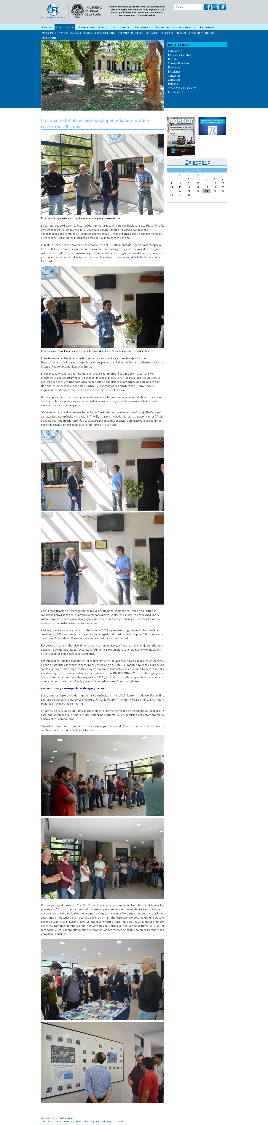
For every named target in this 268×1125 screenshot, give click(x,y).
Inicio (46, 28)
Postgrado (143, 28)
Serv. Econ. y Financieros (202, 33)
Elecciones (137, 33)
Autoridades (49, 33)
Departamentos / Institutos (97, 28)
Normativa (123, 33)
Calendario (198, 161)
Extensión (207, 28)
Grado (125, 28)
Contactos (152, 33)
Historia (88, 33)
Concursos (167, 33)
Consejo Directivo (105, 33)
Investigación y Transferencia (175, 28)
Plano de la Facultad (69, 33)
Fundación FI (49, 38)
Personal (181, 33)
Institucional (64, 28)
